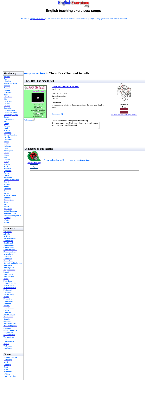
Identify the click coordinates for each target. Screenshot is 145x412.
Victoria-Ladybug (34, 164)
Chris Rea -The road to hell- (65, 86)
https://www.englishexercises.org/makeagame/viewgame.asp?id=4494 (78, 126)
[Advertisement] (74, 49)
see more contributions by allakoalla (124, 114)
